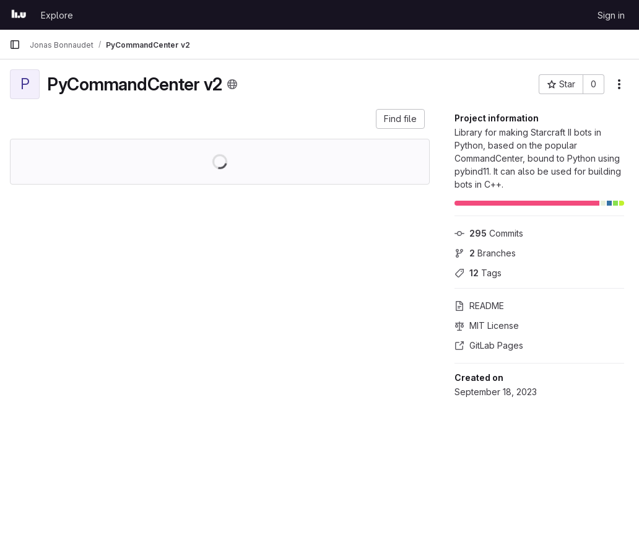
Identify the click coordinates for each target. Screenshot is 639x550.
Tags (478, 273)
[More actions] (619, 84)
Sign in (611, 15)
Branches (485, 253)
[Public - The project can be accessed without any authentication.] (232, 84)
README (479, 305)
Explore (57, 15)
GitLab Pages (488, 345)
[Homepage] (19, 15)
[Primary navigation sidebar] (15, 45)
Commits (488, 233)
